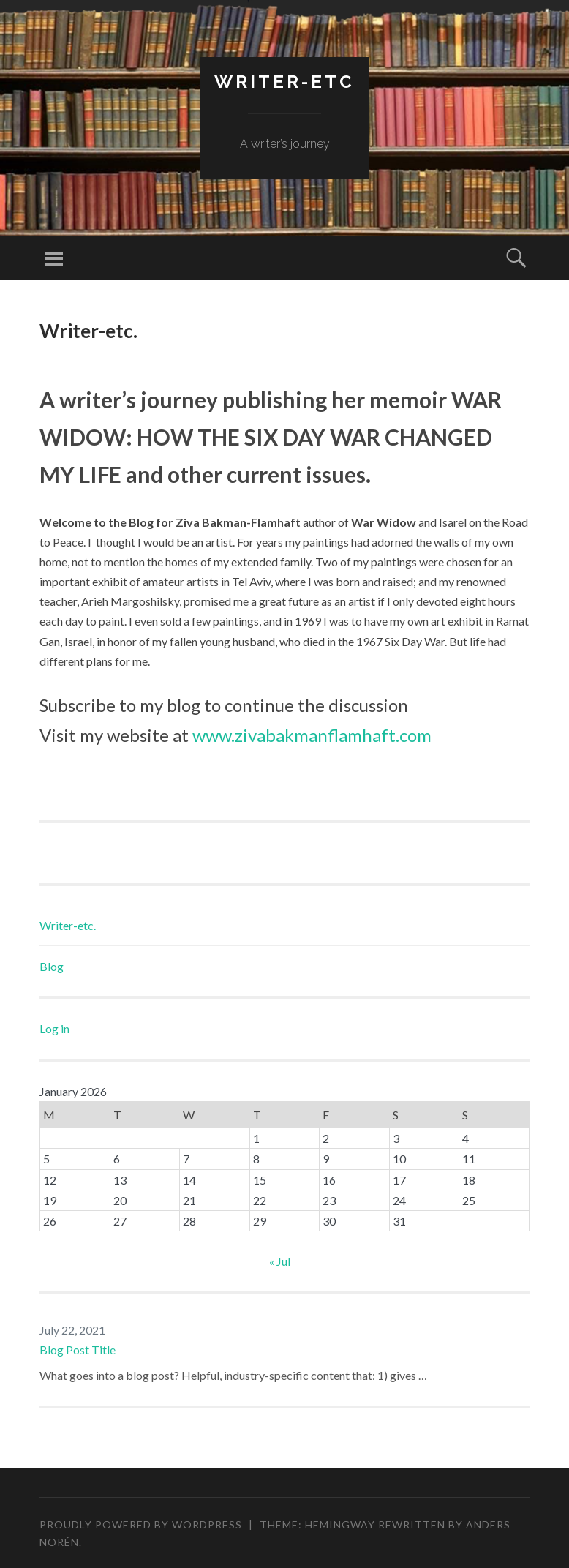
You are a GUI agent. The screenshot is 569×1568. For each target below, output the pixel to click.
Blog (51, 966)
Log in (54, 1028)
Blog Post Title (77, 1350)
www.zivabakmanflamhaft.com (312, 735)
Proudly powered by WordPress (140, 1524)
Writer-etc (284, 81)
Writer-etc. (67, 925)
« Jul (279, 1261)
